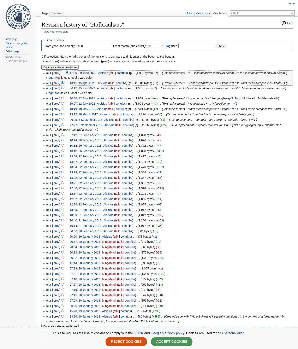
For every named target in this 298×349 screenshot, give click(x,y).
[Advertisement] (18, 121)
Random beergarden (17, 43)
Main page (11, 39)
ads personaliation (230, 333)
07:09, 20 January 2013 (85, 300)
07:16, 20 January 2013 (85, 289)
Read (190, 13)
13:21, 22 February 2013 (85, 183)
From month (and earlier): (129, 46)
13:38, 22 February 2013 (85, 156)
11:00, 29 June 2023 (83, 73)
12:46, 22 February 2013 (85, 188)
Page (45, 13)
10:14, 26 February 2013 (85, 140)
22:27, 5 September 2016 (86, 125)
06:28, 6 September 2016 (86, 119)
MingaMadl (109, 241)
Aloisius (103, 73)
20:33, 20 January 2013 (85, 252)
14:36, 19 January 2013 (85, 316)
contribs (122, 73)
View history (220, 13)
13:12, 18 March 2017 (84, 114)
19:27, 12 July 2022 (82, 103)
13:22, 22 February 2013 (85, 177)
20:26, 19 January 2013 (85, 306)
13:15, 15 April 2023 (83, 83)
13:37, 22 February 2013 (85, 161)
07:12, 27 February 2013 (85, 135)
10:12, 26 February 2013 (85, 145)
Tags (50, 77)
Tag (168, 46)
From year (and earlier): (59, 46)
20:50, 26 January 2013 (85, 236)
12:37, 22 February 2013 (85, 193)
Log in (291, 3)
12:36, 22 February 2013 (85, 204)
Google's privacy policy (167, 333)
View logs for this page (56, 31)
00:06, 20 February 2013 (85, 231)
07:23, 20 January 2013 (85, 268)
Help (290, 23)
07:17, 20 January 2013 (85, 284)
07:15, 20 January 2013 (85, 295)
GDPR (139, 333)
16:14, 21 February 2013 (85, 225)
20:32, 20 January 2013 (85, 258)
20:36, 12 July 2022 (82, 98)
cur (49, 83)
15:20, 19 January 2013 (85, 311)
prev (56, 73)
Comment (56, 13)
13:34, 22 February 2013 (85, 167)
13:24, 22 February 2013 (85, 172)
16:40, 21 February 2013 (85, 220)
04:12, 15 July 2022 (82, 88)
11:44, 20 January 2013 (85, 263)
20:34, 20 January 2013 (85, 247)
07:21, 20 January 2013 (85, 273)
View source (203, 13)
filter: (172, 46)
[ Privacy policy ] (17, 185)
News (9, 47)
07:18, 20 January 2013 (85, 279)
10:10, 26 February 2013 (85, 151)
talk (112, 73)
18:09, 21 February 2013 (85, 209)
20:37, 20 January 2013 (85, 241)
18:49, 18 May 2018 (82, 109)
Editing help (12, 51)
